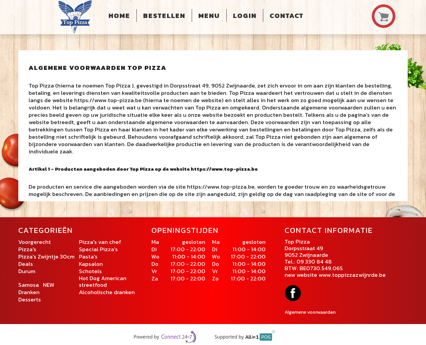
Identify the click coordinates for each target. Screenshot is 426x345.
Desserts (29, 299)
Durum (26, 271)
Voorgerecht (34, 242)
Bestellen (164, 16)
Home (119, 16)
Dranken (29, 292)
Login (245, 16)
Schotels (90, 271)
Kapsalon (91, 263)
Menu (209, 16)
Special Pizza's (99, 249)
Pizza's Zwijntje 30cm (46, 256)
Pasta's (88, 256)
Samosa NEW (36, 284)
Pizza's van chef (100, 242)
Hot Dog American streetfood (102, 281)
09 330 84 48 (314, 261)
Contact (287, 16)
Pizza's (28, 249)
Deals (25, 263)
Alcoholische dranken (107, 292)
